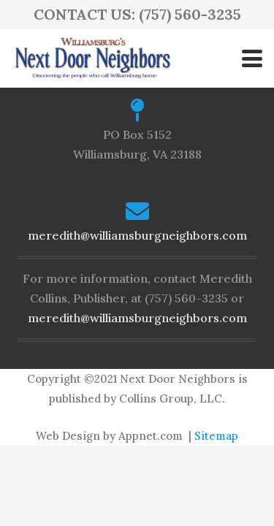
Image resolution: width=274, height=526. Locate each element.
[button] (252, 58)
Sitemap (216, 436)
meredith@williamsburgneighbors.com (137, 235)
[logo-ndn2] (92, 58)
